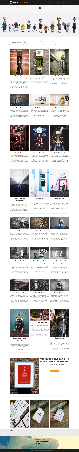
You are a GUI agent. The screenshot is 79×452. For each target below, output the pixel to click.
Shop (63, 2)
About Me (57, 2)
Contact (67, 2)
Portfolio (51, 2)
